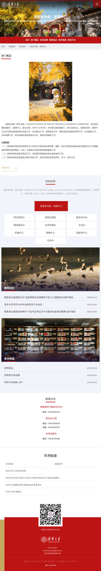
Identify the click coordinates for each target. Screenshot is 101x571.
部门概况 (35, 40)
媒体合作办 (81, 217)
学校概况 (12, 46)
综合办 (50, 240)
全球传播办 (50, 225)
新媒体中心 (81, 233)
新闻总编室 (50, 217)
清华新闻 (9, 464)
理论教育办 (19, 217)
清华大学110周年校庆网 (16, 471)
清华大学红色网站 (13, 492)
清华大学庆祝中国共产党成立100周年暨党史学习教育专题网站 (32, 478)
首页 (27, 40)
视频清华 (59, 464)
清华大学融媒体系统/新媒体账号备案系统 (23, 485)
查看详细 (9, 168)
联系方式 (72, 40)
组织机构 (22, 46)
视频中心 (50, 233)
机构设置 (44, 40)
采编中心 (19, 233)
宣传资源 (62, 40)
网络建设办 (19, 225)
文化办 (81, 225)
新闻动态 (53, 40)
